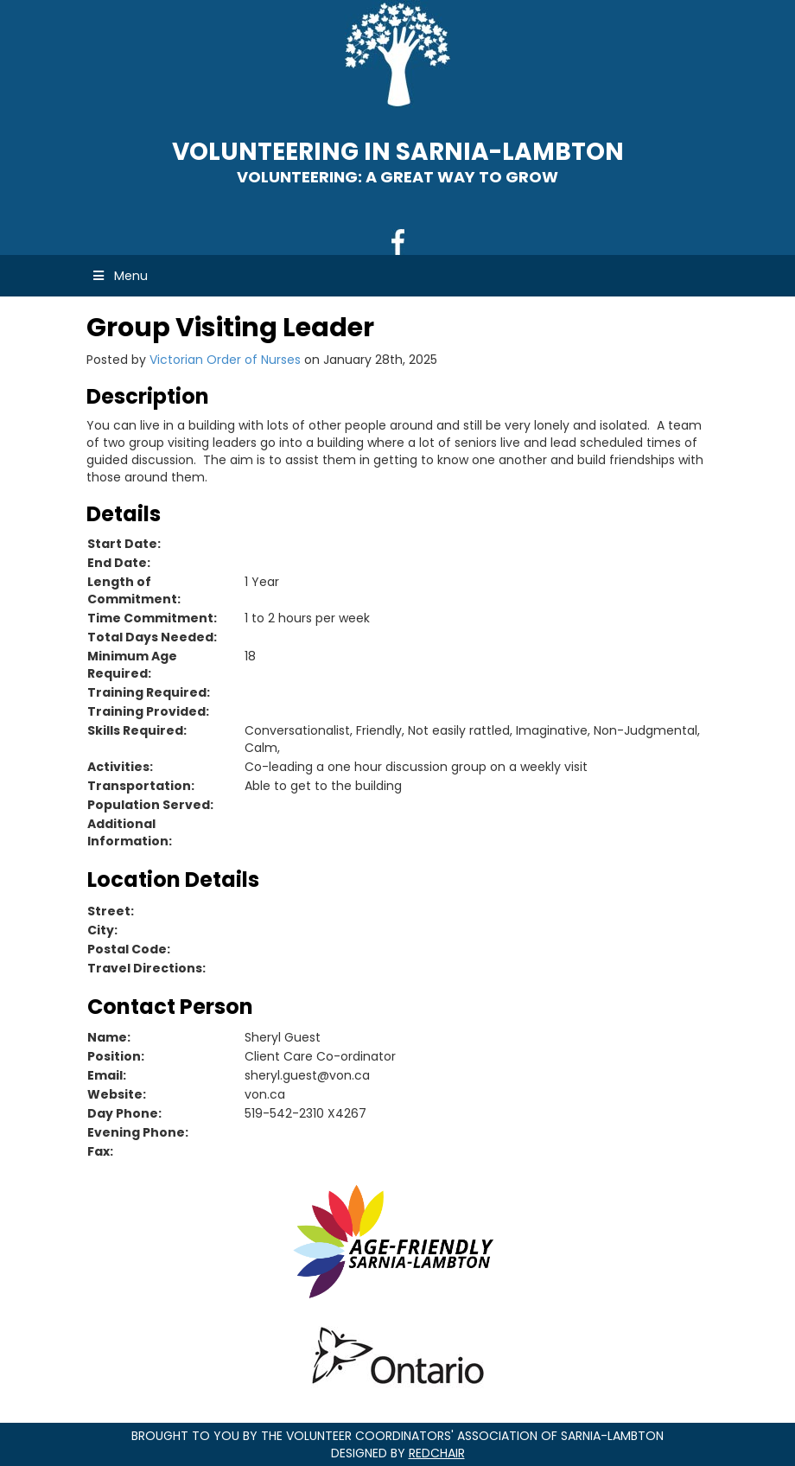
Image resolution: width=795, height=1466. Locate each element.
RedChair (437, 1453)
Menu (119, 275)
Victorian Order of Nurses (225, 359)
